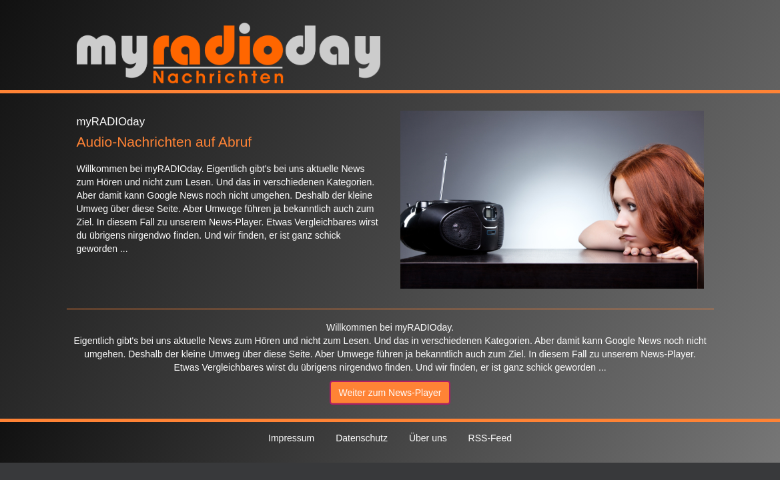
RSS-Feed (490, 438)
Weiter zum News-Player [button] (390, 392)
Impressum (291, 438)
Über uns (428, 438)
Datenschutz (362, 438)
